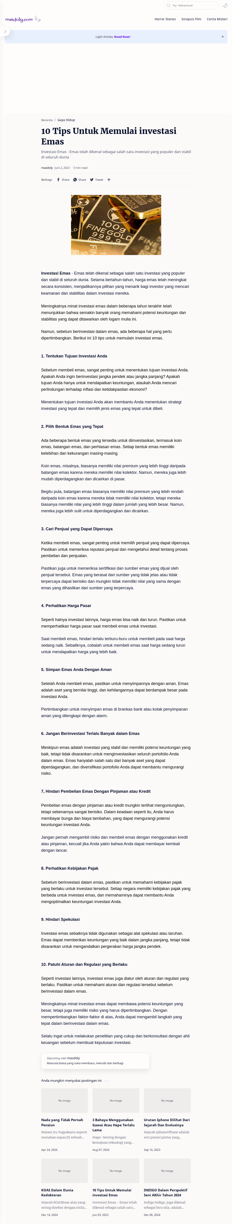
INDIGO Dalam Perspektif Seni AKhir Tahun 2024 (174, 1140)
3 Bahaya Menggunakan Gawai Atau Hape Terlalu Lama (114, 1071)
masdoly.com (26, 1214)
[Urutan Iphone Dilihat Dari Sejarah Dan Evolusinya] (176, 1046)
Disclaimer (194, 1214)
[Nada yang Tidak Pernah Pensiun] (56, 1046)
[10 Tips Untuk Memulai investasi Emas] (116, 1116)
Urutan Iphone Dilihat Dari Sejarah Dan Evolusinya (171, 1071)
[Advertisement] (116, 83)
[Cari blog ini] (191, 5)
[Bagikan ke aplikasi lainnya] (96, 169)
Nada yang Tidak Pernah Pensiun (49, 1071)
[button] (225, 5)
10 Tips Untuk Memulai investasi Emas (115, 1140)
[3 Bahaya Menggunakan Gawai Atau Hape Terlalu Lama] (116, 1046)
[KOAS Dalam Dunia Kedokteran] (56, 1116)
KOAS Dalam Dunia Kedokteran (54, 1138)
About (159, 1214)
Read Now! (122, 37)
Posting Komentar (116, 1190)
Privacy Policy (217, 1214)
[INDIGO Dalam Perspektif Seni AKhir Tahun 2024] (176, 1116)
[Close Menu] (222, 37)
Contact (175, 1214)
